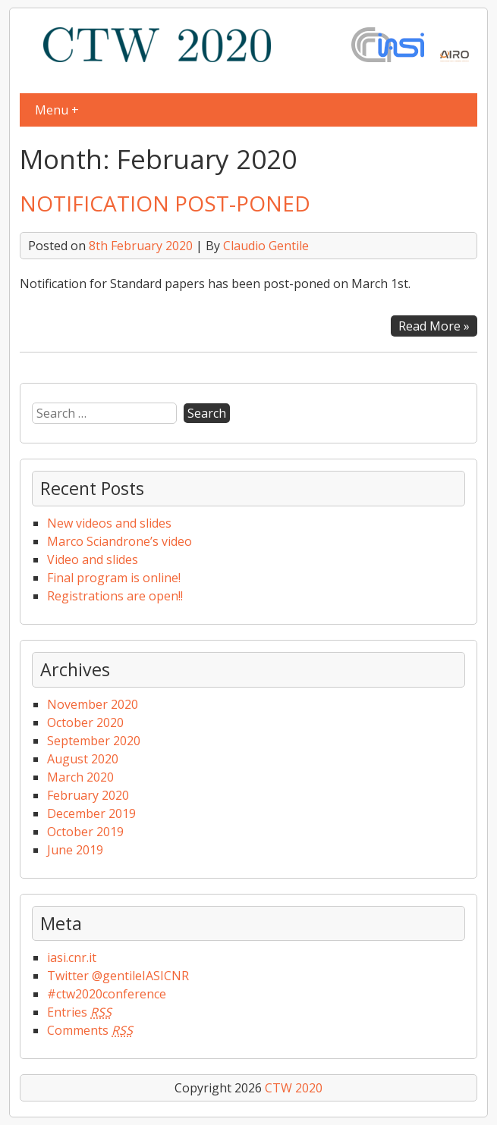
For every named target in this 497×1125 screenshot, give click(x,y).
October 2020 (85, 722)
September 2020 (93, 740)
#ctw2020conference (106, 994)
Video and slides (92, 559)
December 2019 (91, 813)
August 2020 (82, 759)
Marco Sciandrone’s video (119, 541)
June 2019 (75, 849)
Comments (90, 1030)
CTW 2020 (293, 1088)
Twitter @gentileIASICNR (118, 975)
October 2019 (85, 831)
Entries (79, 1012)
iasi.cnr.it (71, 957)
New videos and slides (109, 523)
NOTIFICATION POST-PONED (165, 203)
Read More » (434, 326)
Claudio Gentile (266, 245)
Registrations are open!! (115, 596)
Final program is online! (114, 577)
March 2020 (80, 777)
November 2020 (92, 704)
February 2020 (88, 795)
